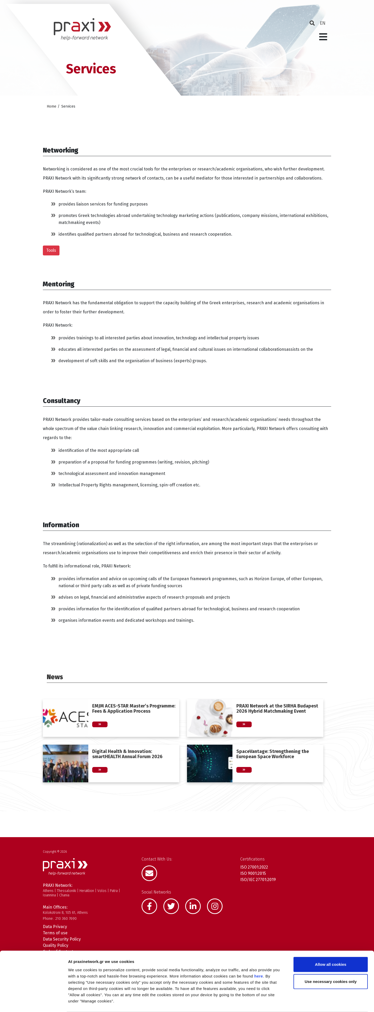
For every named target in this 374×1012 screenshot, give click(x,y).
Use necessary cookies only (331, 961)
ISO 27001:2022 (254, 867)
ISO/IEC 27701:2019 (258, 879)
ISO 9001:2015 (253, 873)
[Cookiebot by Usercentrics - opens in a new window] (33, 1002)
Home (51, 106)
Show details (273, 1002)
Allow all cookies (330, 944)
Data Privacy (55, 926)
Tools (51, 250)
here (258, 956)
